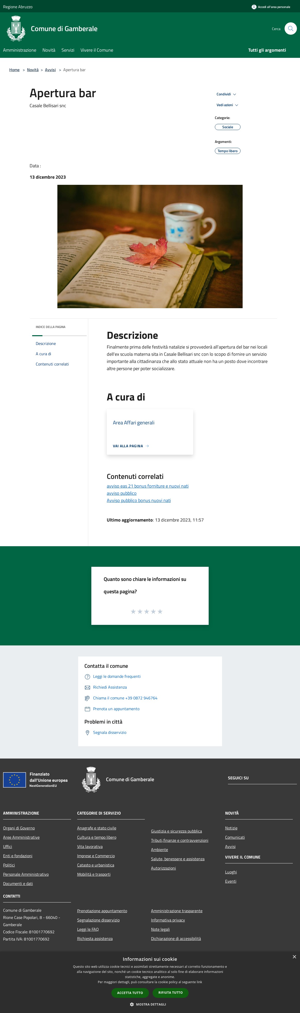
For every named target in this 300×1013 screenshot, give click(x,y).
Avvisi (50, 70)
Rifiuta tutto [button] (170, 992)
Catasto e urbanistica (95, 865)
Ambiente (159, 849)
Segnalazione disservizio (98, 920)
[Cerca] (291, 28)
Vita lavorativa (90, 846)
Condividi (227, 94)
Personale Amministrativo (26, 874)
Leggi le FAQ (88, 929)
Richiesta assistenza (95, 938)
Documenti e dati (18, 883)
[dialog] (150, 982)
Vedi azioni (228, 105)
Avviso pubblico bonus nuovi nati (139, 500)
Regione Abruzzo (17, 7)
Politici (9, 865)
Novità (33, 70)
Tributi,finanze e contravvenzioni (179, 840)
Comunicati (235, 837)
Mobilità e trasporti (94, 874)
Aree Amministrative (21, 837)
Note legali (160, 929)
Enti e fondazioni (17, 856)
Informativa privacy (168, 920)
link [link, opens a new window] (199, 982)
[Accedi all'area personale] (271, 7)
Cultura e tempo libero (96, 837)
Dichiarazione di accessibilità (176, 938)
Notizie (231, 828)
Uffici (7, 846)
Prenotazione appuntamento (102, 911)
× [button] (294, 957)
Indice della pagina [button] (50, 326)
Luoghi (231, 872)
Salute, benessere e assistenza (178, 859)
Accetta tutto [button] (130, 993)
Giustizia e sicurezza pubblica (176, 831)
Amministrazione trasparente (176, 911)
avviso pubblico (122, 493)
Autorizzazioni (163, 868)
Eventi (230, 881)
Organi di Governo (19, 828)
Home (14, 70)
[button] (150, 1004)
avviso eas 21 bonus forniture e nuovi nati (148, 485)
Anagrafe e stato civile (96, 828)
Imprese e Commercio (96, 856)
